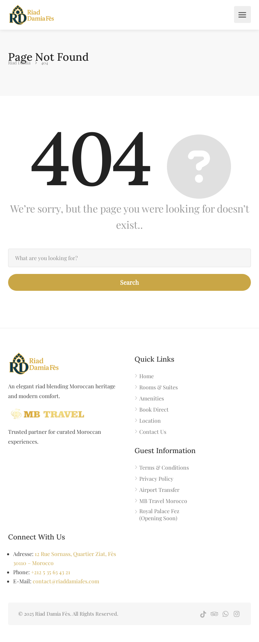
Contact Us (152, 431)
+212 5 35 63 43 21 (50, 572)
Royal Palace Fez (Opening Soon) (159, 514)
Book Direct (154, 409)
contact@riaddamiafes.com (66, 581)
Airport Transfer (159, 489)
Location (150, 420)
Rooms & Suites (158, 387)
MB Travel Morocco (163, 500)
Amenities (151, 398)
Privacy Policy (156, 478)
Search (129, 282)
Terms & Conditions (164, 467)
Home (146, 376)
